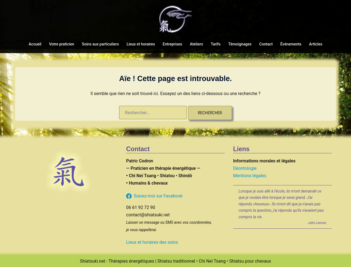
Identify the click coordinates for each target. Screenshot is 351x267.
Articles (315, 44)
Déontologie (245, 168)
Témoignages (239, 44)
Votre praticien (61, 44)
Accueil (35, 44)
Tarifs (215, 44)
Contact (266, 44)
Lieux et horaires (141, 44)
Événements (290, 44)
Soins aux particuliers (100, 44)
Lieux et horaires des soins (152, 242)
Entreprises (172, 44)
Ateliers (196, 44)
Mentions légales (249, 175)
